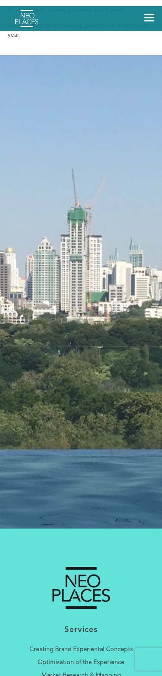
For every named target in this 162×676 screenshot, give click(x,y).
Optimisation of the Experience (81, 663)
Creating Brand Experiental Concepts (81, 650)
